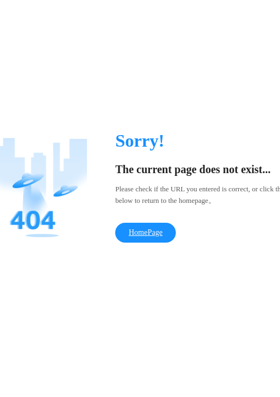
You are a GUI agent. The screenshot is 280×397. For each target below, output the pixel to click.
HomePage (145, 232)
